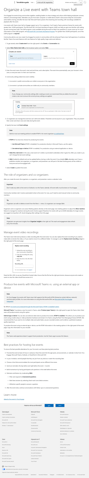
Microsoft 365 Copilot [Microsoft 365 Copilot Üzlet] (6, 458)
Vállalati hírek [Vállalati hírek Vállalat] (63, 447)
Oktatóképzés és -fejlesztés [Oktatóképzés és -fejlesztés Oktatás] (66, 428)
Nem (59, 405)
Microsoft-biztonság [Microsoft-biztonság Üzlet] (6, 444)
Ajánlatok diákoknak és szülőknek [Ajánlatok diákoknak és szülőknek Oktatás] (67, 431)
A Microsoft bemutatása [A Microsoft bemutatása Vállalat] (65, 444)
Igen (49, 405)
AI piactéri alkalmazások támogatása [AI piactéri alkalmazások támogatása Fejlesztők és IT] (39, 447)
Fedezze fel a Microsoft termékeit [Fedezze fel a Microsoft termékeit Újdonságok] (9, 422)
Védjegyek (52, 474)
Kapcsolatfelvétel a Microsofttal (21, 474)
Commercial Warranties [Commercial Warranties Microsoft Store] (36, 431)
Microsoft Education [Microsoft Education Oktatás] (64, 414)
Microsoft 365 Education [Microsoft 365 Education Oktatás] (65, 422)
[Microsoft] (8, 2)
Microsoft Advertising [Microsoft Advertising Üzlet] (6, 455)
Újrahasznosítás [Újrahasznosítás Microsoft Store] (34, 428)
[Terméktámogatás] (22, 2)
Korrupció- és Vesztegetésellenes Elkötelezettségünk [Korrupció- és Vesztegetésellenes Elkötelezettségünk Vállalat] (71, 455)
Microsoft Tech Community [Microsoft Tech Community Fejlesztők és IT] (36, 450)
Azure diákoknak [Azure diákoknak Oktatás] (63, 434)
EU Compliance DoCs (70, 474)
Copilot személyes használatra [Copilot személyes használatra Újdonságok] (8, 417)
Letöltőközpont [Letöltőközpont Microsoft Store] (34, 417)
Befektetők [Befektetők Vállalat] (62, 453)
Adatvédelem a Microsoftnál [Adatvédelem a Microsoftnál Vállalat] (66, 450)
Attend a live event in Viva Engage (14, 399)
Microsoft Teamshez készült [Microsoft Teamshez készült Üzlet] (8, 461)
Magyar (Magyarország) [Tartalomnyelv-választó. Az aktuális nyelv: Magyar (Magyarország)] (10, 466)
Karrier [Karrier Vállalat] (61, 442)
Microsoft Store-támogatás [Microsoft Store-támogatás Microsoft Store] (36, 420)
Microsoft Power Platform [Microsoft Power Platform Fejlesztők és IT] (36, 455)
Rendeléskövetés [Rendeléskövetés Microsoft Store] (34, 425)
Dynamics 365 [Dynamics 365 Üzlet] (5, 450)
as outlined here (59, 133)
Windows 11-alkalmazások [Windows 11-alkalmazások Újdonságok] (7, 425)
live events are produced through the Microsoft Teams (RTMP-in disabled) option (34, 307)
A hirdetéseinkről (60, 474)
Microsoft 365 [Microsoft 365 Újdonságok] (5, 420)
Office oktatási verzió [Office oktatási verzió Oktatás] (64, 425)
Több (32, 2)
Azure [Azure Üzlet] (3, 447)
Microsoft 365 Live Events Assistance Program (41, 31)
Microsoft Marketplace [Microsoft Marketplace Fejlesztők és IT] (36, 453)
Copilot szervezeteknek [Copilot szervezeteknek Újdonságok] (7, 414)
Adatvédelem (33, 474)
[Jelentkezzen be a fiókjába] (85, 2)
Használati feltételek (43, 474)
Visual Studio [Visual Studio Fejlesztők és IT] (34, 461)
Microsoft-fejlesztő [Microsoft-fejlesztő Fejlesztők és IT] (35, 442)
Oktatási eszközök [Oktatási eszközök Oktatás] (64, 417)
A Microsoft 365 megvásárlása (45, 2)
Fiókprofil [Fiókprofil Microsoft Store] (33, 414)
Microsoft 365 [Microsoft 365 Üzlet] (5, 453)
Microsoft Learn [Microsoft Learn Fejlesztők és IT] (34, 444)
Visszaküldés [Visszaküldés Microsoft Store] (33, 422)
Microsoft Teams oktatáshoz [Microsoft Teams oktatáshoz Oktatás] (66, 420)
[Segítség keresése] (80, 2)
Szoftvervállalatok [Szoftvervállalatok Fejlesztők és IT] (35, 458)
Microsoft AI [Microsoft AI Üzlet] (4, 442)
